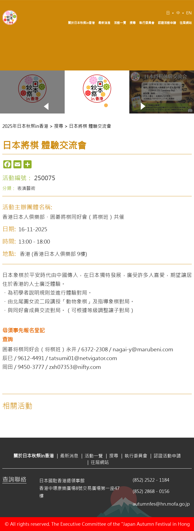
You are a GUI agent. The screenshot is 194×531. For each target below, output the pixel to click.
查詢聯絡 (14, 479)
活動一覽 (120, 23)
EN (189, 12)
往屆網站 (186, 23)
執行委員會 (146, 23)
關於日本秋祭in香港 (81, 23)
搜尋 (133, 23)
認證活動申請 (167, 23)
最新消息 (104, 23)
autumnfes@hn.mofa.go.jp (161, 504)
